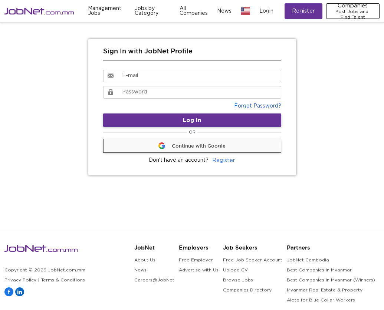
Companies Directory (247, 290)
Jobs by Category (146, 11)
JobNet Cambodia (308, 260)
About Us (144, 260)
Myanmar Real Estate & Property (324, 290)
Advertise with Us (199, 270)
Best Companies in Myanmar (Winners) (331, 280)
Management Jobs (104, 11)
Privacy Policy (20, 280)
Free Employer (196, 260)
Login (266, 11)
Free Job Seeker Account (252, 260)
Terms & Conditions (63, 280)
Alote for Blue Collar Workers (321, 300)
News (224, 11)
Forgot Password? (257, 106)
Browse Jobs (238, 280)
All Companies (194, 11)
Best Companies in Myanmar (319, 270)
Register (303, 11)
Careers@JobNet (154, 280)
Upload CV (235, 270)
